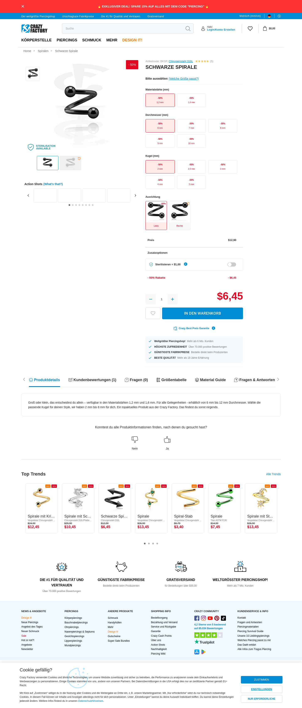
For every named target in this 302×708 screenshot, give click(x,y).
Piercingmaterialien (248, 626)
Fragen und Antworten (250, 622)
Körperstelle (36, 40)
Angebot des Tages (32, 626)
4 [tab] (157, 544)
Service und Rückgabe (163, 626)
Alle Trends (273, 474)
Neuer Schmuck (30, 631)
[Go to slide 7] (89, 205)
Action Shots (158, 644)
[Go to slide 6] (86, 205)
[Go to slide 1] (69, 205)
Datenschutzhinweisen (90, 700)
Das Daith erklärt (247, 644)
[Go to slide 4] (79, 205)
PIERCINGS (67, 40)
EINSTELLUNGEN (261, 689)
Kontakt (242, 617)
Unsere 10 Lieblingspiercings (254, 635)
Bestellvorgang (159, 617)
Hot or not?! (28, 640)
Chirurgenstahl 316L (181, 61)
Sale (23, 635)
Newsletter (27, 649)
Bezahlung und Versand (164, 622)
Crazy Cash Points (161, 635)
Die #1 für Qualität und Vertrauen (120, 16)
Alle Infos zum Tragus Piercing (254, 649)
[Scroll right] (24, 379)
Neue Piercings (29, 622)
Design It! (132, 40)
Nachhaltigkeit (159, 649)
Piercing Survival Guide (251, 631)
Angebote (26, 644)
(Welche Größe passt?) (183, 78)
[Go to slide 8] (93, 205)
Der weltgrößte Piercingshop (38, 16)
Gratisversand (155, 16)
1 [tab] (145, 544)
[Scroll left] (278, 379)
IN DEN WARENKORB (202, 313)
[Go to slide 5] (83, 205)
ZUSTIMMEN (261, 679)
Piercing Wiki (158, 653)
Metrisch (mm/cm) (250, 16)
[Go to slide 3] (76, 205)
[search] (122, 28)
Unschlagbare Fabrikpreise (78, 16)
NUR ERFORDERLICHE (261, 698)
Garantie (156, 631)
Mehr (111, 40)
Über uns (156, 640)
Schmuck (91, 40)
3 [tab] (153, 544)
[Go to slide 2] (73, 205)
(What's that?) (53, 184)
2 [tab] (149, 544)
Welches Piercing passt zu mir (254, 640)
